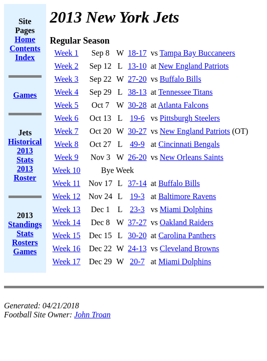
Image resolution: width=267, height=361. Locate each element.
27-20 (137, 79)
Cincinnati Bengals (188, 144)
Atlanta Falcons (183, 105)
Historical (25, 141)
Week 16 (67, 248)
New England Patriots (193, 66)
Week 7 (67, 131)
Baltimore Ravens (187, 196)
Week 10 (67, 170)
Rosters (25, 242)
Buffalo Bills (180, 79)
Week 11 (66, 183)
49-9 (137, 144)
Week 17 (67, 261)
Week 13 (67, 209)
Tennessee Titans (185, 92)
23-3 (137, 209)
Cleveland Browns (189, 248)
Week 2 (67, 66)
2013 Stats (25, 155)
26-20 (137, 157)
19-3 (137, 196)
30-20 (137, 235)
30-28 (137, 105)
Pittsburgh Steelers (190, 118)
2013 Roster (25, 173)
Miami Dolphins (186, 209)
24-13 (137, 248)
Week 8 (67, 144)
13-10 (137, 66)
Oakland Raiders (186, 222)
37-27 (137, 222)
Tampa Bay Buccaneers (197, 53)
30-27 (137, 131)
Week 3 (67, 79)
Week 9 (67, 157)
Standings (25, 224)
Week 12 (67, 196)
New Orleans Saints (191, 157)
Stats (25, 233)
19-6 (137, 118)
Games (25, 251)
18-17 (137, 53)
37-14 (137, 183)
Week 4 (67, 92)
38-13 (137, 92)
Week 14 (67, 222)
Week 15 (67, 235)
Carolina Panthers (186, 235)
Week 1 (67, 53)
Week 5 (67, 105)
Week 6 (67, 118)
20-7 (137, 261)
